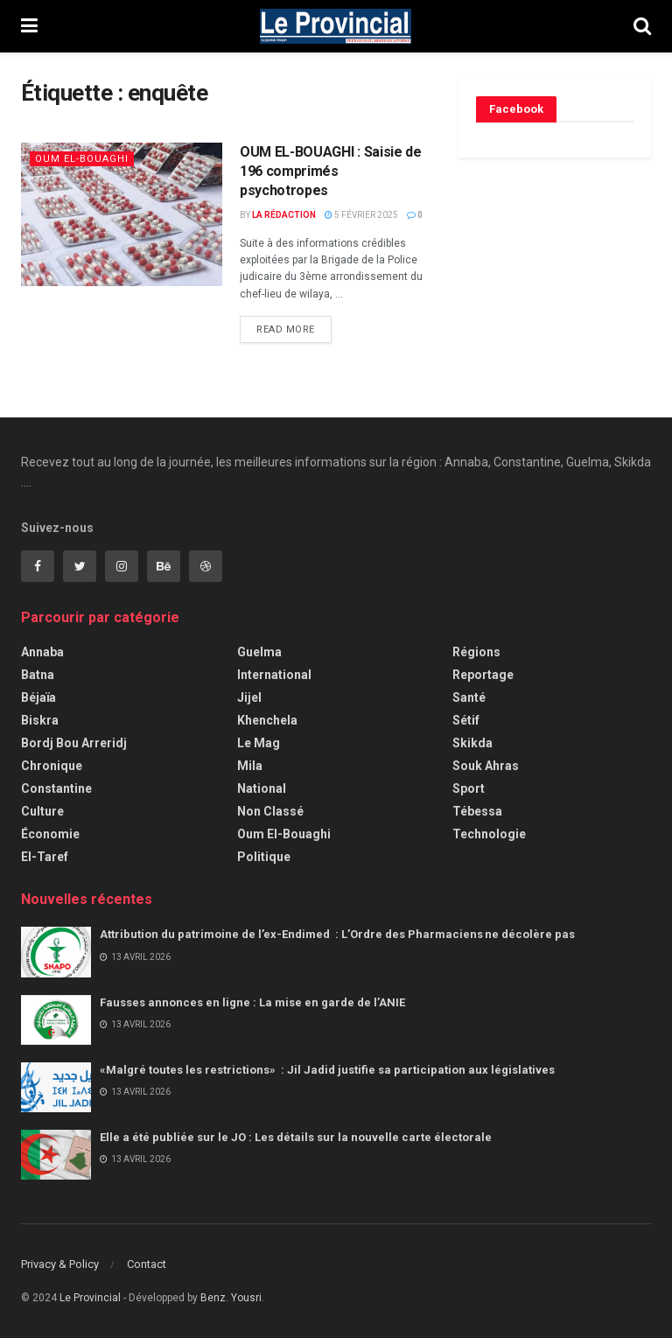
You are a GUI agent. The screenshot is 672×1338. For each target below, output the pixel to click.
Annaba (42, 652)
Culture (42, 811)
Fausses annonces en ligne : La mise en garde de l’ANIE (252, 1002)
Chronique (51, 766)
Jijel (249, 697)
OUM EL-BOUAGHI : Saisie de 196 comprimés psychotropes (331, 172)
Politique (263, 857)
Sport (468, 788)
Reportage (483, 675)
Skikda (472, 743)
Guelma (259, 652)
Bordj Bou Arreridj (74, 743)
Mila (249, 766)
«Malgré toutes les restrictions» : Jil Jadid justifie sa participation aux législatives (328, 1069)
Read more (285, 329)
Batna (37, 675)
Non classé (270, 811)
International (274, 675)
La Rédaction (284, 215)
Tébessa (477, 811)
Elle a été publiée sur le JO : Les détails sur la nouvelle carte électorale (296, 1137)
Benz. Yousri (231, 1298)
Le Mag (258, 743)
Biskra (40, 720)
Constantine (56, 788)
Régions (476, 652)
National (261, 788)
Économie (50, 834)
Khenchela (267, 720)
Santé (469, 697)
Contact (146, 1264)
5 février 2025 (361, 215)
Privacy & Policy (60, 1264)
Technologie (489, 834)
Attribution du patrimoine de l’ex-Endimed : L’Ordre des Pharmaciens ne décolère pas (339, 934)
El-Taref (44, 857)
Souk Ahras (485, 766)
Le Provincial (90, 1298)
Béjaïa (38, 697)
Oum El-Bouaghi (82, 159)
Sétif (466, 720)
